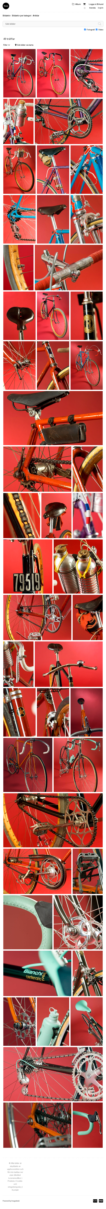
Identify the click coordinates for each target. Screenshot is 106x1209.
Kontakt (15, 1190)
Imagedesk (15, 1201)
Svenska (92, 8)
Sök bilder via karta (25, 45)
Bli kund (100, 4)
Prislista (11, 1181)
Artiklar (36, 15)
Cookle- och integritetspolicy (15, 1184)
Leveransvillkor (14, 1178)
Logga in (92, 4)
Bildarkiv (7, 15)
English (100, 8)
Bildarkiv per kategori (21, 15)
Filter (6, 45)
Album (78, 4)
